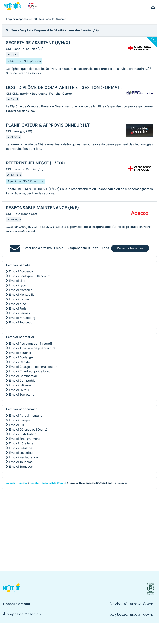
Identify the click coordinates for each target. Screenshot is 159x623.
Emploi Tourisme (21, 462)
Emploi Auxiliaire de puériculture (32, 348)
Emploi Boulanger (21, 357)
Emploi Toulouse (20, 322)
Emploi (23, 483)
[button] (153, 6)
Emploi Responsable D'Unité (48, 483)
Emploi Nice (17, 304)
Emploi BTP (17, 425)
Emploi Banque (19, 420)
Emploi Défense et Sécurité (28, 429)
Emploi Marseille (20, 290)
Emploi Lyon (17, 285)
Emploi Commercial (23, 376)
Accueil (11, 483)
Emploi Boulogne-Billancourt (29, 276)
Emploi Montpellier (22, 295)
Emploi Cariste (19, 362)
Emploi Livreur (19, 390)
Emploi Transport (21, 467)
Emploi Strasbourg (22, 318)
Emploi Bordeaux (21, 271)
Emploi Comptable (22, 381)
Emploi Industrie (20, 448)
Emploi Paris (18, 308)
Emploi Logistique (21, 453)
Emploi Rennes (19, 313)
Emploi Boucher (20, 353)
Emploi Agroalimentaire (25, 416)
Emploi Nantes (19, 299)
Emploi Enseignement (24, 439)
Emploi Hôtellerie (21, 443)
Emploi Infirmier (20, 385)
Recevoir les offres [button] (130, 248)
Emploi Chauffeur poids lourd (29, 371)
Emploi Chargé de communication (33, 367)
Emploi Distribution (22, 434)
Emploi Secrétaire (21, 394)
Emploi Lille (17, 281)
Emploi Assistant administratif (30, 343)
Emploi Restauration (23, 457)
